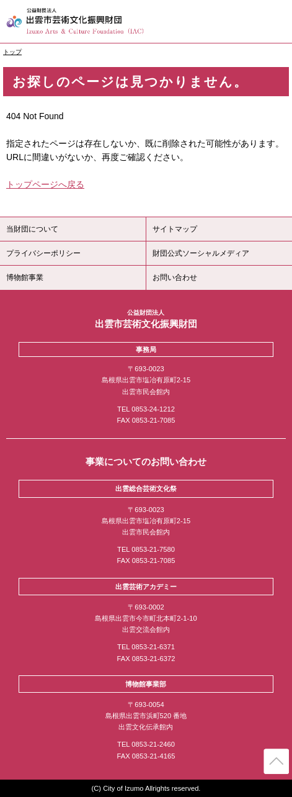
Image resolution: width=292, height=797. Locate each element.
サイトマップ (175, 229)
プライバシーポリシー (43, 253)
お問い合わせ (175, 277)
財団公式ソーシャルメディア (201, 253)
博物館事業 (24, 277)
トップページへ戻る (45, 184)
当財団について (32, 229)
